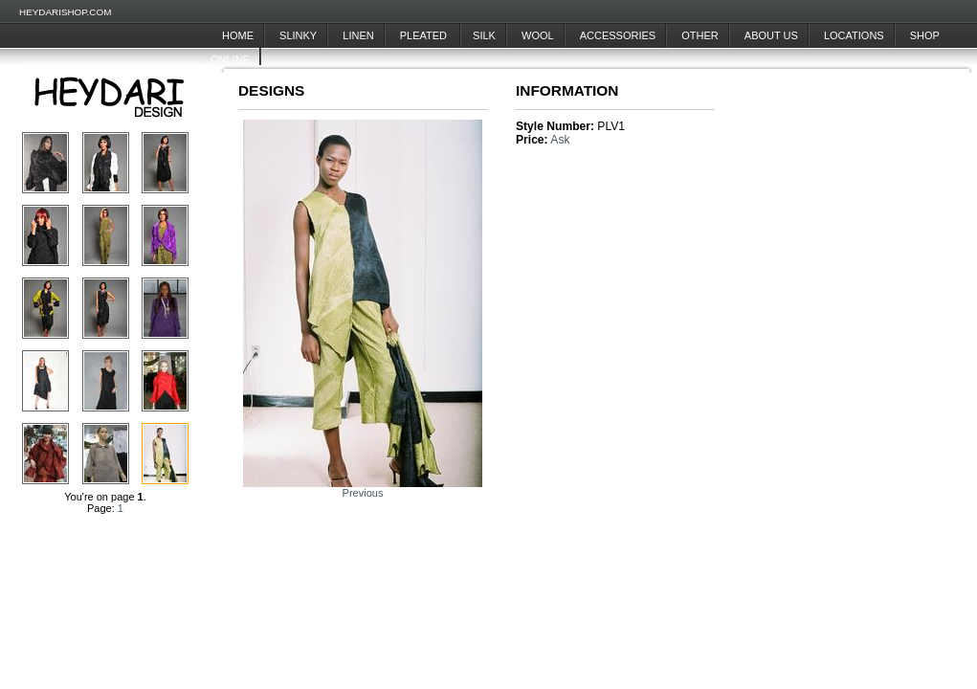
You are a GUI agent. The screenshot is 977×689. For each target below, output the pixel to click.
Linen (358, 35)
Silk (484, 35)
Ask (559, 139)
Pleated (425, 35)
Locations (854, 35)
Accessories (617, 35)
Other (700, 35)
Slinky (298, 35)
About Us (771, 35)
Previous (363, 493)
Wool (538, 35)
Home (238, 35)
